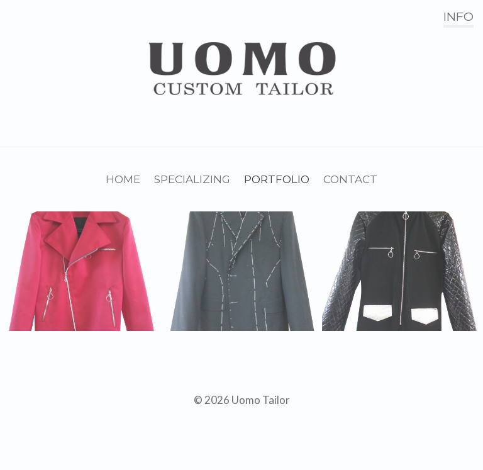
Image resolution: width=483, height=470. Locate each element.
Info (458, 16)
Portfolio (276, 179)
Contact (350, 179)
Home (123, 179)
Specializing (192, 179)
